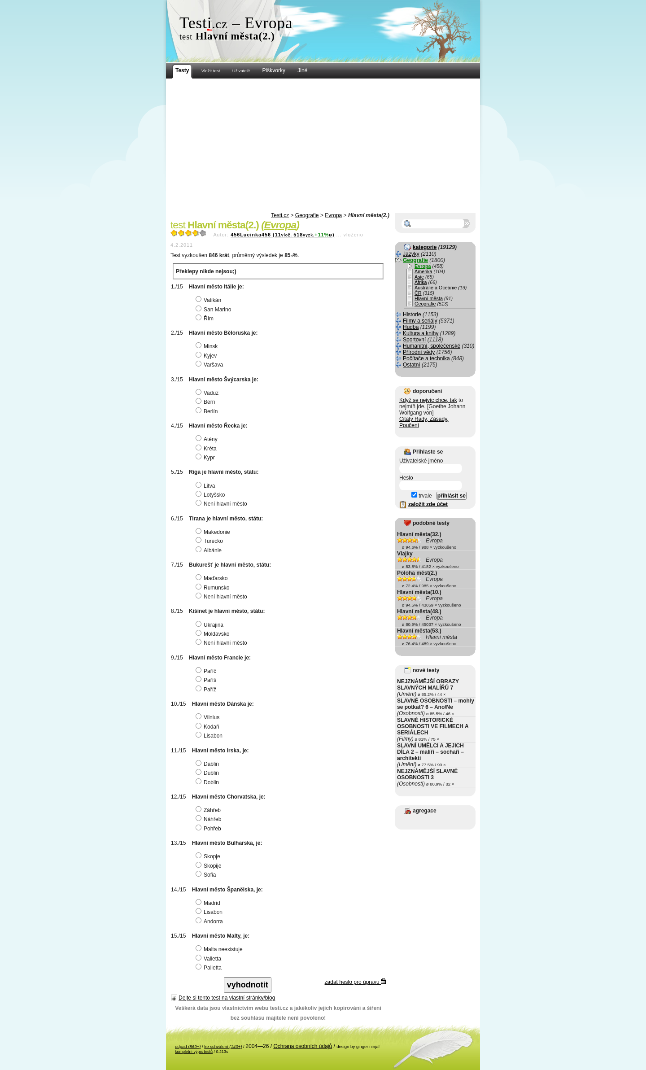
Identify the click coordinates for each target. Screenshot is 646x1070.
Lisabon (210, 736)
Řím (206, 318)
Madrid (209, 903)
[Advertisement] (323, 146)
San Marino (214, 309)
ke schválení (223, 1046)
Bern (206, 402)
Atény (208, 439)
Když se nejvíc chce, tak (428, 400)
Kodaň (208, 727)
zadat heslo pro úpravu (355, 982)
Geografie (307, 215)
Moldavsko (213, 634)
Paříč (207, 671)
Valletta (209, 959)
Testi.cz (280, 215)
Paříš (207, 680)
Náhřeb (209, 819)
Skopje (209, 856)
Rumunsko (213, 588)
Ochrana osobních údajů (302, 1046)
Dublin (208, 773)
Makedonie (214, 532)
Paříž (207, 689)
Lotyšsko (211, 495)
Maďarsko (212, 578)
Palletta (210, 968)
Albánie (210, 550)
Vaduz (208, 393)
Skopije (209, 866)
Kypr (206, 457)
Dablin (208, 764)
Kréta (207, 448)
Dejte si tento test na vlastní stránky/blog (227, 998)
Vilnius (208, 717)
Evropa (333, 215)
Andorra (210, 921)
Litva (206, 486)
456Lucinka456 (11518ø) (282, 234)
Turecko (210, 541)
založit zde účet (428, 504)
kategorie (424, 247)
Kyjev (207, 356)
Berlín (208, 411)
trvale (421, 496)
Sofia (207, 875)
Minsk (208, 346)
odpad (188, 1046)
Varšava (210, 365)
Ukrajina (210, 625)
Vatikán (209, 300)
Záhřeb (209, 810)
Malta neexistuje (220, 949)
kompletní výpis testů (194, 1051)
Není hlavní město (222, 504)
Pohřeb (209, 828)
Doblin (208, 782)
